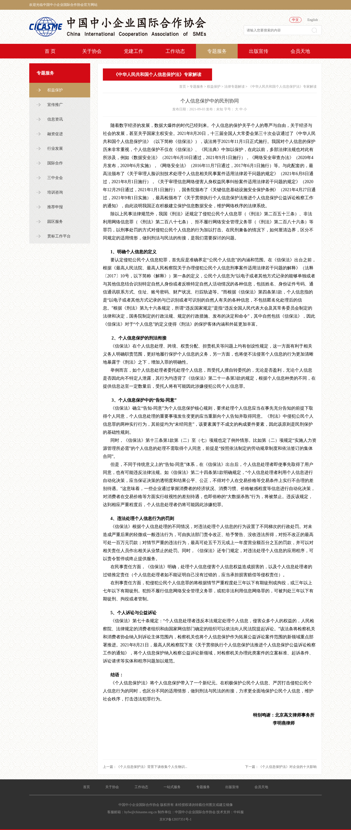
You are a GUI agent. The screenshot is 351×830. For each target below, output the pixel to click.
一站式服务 (172, 787)
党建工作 (133, 51)
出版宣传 (258, 51)
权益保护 (55, 90)
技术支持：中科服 (230, 812)
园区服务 (55, 221)
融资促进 (55, 134)
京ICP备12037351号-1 (175, 819)
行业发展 (55, 148)
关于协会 (92, 51)
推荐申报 (55, 207)
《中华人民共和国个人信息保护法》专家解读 (282, 86)
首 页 (50, 51)
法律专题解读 (234, 86)
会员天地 (300, 51)
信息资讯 (55, 119)
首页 (182, 86)
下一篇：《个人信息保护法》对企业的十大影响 (281, 767)
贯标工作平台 (59, 236)
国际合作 (55, 163)
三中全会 (55, 178)
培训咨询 (55, 192)
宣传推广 (55, 105)
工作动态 (175, 51)
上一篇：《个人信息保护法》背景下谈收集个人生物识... (145, 767)
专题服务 (217, 51)
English (312, 20)
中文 (295, 20)
